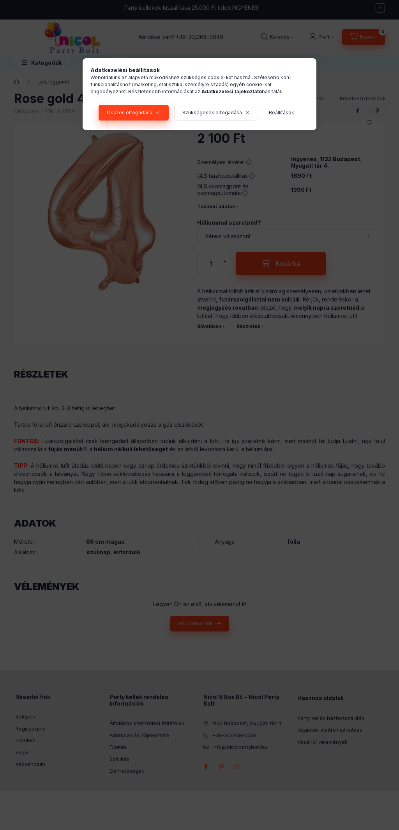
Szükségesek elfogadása (212, 112)
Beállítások (281, 112)
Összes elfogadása (129, 112)
